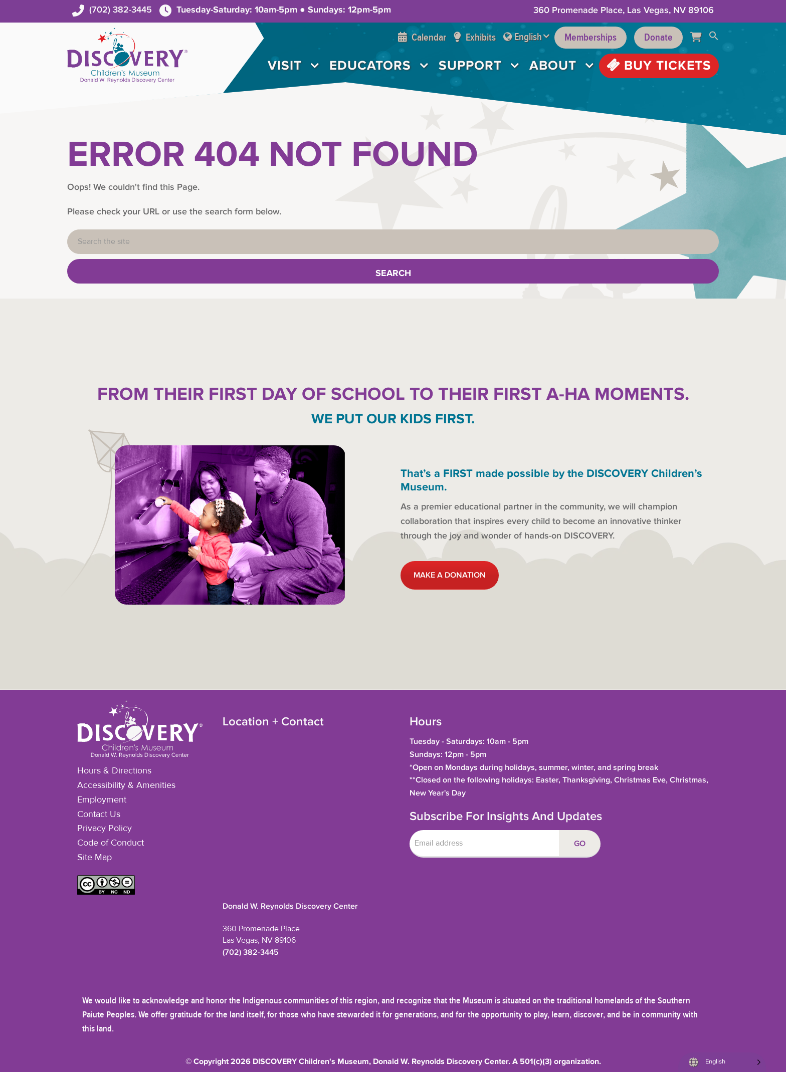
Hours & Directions (114, 770)
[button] (714, 38)
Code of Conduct (110, 843)
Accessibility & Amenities (126, 785)
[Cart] (699, 38)
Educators (370, 66)
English (528, 37)
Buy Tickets (659, 66)
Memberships (590, 38)
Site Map (94, 857)
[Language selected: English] (722, 1062)
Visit (285, 66)
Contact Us (98, 814)
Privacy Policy (104, 828)
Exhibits (475, 38)
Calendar (422, 38)
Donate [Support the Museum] (658, 38)
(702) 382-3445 (120, 10)
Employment (101, 800)
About (552, 66)
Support (470, 66)
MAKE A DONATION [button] (450, 575)
